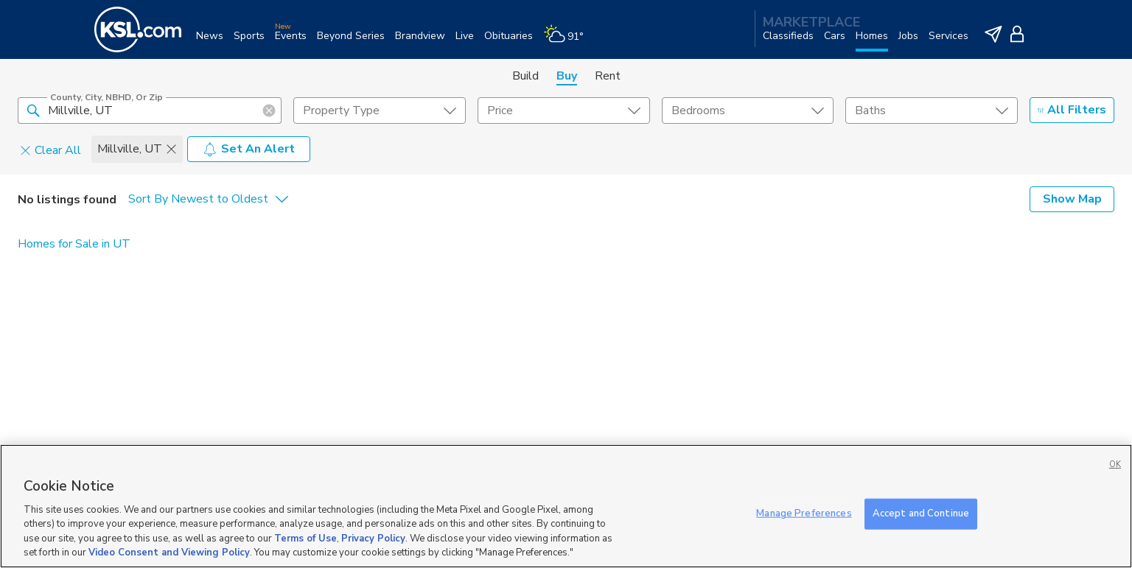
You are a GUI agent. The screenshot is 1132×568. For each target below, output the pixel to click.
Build (525, 76)
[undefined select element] (379, 110)
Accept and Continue (921, 513)
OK (1115, 464)
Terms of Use (305, 538)
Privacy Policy (373, 538)
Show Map (1072, 199)
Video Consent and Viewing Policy (169, 552)
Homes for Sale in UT (74, 244)
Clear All (50, 149)
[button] (33, 109)
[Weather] (568, 41)
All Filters (1072, 110)
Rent (608, 76)
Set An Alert (249, 149)
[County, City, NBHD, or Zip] (150, 110)
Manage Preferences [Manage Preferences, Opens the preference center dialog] (803, 513)
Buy (566, 76)
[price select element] (564, 110)
